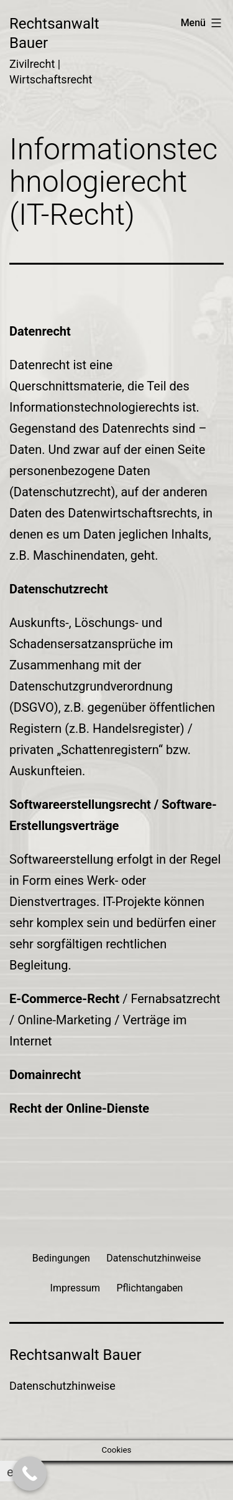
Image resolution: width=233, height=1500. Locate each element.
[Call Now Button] (29, 1473)
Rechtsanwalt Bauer (75, 1355)
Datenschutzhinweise (62, 1385)
